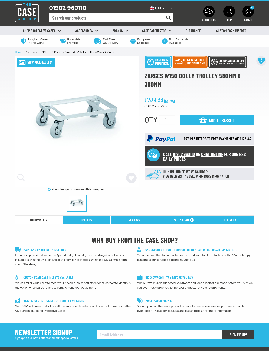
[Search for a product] (168, 18)
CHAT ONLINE (212, 154)
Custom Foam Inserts (231, 30)
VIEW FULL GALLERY (40, 62)
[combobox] (161, 8)
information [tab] (38, 220)
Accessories (32, 52)
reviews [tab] (134, 220)
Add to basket (221, 120)
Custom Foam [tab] (182, 220)
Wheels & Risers (52, 52)
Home (19, 52)
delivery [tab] (230, 220)
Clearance (193, 30)
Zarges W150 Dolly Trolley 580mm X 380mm (89, 52)
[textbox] (161, 8)
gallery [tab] (86, 220)
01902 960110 (67, 7)
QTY (151, 119)
